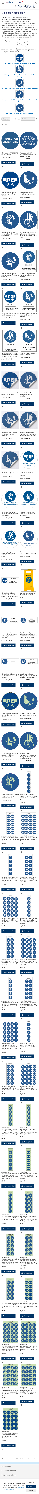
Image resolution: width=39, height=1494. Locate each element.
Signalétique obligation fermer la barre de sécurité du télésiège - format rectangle (9, 635)
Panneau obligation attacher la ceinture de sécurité (10, 314)
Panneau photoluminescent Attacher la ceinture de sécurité (9, 715)
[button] (3, 166)
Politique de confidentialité (13, 1488)
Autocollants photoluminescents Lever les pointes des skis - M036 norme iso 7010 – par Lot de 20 (28, 1348)
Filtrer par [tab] (6, 119)
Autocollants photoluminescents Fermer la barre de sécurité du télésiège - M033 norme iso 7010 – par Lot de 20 (9, 1348)
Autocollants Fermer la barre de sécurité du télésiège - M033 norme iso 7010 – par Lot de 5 (10, 879)
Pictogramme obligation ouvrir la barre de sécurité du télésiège (10, 275)
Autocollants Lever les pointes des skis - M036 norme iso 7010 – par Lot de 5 (28, 1046)
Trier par (17, 119)
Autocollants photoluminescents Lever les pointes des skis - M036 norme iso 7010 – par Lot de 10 (10, 1305)
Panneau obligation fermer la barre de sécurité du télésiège (28, 275)
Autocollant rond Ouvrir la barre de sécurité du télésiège (9, 434)
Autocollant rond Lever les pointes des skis (9, 473)
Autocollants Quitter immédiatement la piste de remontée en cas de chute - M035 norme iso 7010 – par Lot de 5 (9, 1004)
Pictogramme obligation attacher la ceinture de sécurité (8, 194)
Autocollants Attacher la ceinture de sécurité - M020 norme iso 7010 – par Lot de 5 (28, 797)
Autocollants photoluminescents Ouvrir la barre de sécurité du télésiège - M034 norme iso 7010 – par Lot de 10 (10, 1261)
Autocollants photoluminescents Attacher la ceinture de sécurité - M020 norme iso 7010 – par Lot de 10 (28, 1305)
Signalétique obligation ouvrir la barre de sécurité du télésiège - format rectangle (28, 675)
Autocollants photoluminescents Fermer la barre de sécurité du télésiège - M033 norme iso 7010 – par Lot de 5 (28, 1131)
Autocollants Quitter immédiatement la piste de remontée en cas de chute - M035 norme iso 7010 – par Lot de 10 (28, 1004)
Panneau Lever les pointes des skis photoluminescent (28, 714)
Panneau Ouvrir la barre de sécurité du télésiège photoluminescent (9, 755)
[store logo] (14, 2)
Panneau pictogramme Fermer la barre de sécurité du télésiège (9, 513)
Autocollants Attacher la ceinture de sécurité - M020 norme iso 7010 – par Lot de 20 (28, 838)
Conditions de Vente (9, 1471)
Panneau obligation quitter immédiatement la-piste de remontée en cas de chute (9, 354)
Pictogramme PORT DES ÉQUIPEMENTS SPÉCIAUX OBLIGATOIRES (28, 154)
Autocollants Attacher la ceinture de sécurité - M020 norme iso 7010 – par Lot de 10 (10, 838)
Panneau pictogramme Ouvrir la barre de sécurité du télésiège (28, 513)
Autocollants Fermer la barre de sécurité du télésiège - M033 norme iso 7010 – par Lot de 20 (10, 921)
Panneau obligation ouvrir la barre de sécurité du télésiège (28, 315)
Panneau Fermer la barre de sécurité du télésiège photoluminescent (10, 796)
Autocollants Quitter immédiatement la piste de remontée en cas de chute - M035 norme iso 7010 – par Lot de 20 (9, 1047)
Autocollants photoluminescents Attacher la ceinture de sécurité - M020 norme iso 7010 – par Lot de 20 (9, 1435)
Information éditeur (8, 1475)
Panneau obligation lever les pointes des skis (28, 353)
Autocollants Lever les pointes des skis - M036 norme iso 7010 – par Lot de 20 (28, 1089)
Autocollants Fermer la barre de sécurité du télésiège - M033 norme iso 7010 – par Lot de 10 (28, 879)
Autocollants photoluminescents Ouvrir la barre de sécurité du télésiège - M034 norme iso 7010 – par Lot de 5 (10, 1175)
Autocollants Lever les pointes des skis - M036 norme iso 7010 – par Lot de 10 (10, 1089)
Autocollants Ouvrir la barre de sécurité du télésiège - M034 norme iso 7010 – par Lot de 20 (28, 962)
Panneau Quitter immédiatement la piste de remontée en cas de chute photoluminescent (28, 756)
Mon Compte (6, 1466)
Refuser (31, 1490)
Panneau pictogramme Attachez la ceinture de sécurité (27, 474)
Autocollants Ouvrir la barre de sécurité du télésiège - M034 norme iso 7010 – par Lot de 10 (9, 962)
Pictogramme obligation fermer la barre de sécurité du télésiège (9, 234)
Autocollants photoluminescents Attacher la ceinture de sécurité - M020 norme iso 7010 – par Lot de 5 (28, 1175)
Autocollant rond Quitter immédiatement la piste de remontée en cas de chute (28, 434)
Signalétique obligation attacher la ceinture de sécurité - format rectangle (9, 594)
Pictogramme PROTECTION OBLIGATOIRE (10, 153)
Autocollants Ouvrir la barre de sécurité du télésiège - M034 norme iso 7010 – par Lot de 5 (28, 921)
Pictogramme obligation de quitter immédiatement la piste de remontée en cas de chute (28, 235)
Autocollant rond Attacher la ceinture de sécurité (9, 393)
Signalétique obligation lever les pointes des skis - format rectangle (10, 675)
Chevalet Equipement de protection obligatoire (27, 593)
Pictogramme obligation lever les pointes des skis (27, 193)
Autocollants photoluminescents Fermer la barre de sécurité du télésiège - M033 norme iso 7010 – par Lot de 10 (28, 1218)
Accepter (31, 1486)
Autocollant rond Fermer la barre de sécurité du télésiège (28, 394)
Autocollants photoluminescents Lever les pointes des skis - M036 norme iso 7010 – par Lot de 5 (10, 1218)
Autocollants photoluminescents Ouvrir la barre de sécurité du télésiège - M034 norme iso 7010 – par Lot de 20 (28, 1390)
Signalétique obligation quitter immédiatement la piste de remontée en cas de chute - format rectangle (28, 635)
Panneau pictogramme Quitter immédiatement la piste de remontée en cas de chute (10, 554)
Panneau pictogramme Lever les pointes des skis (28, 552)
